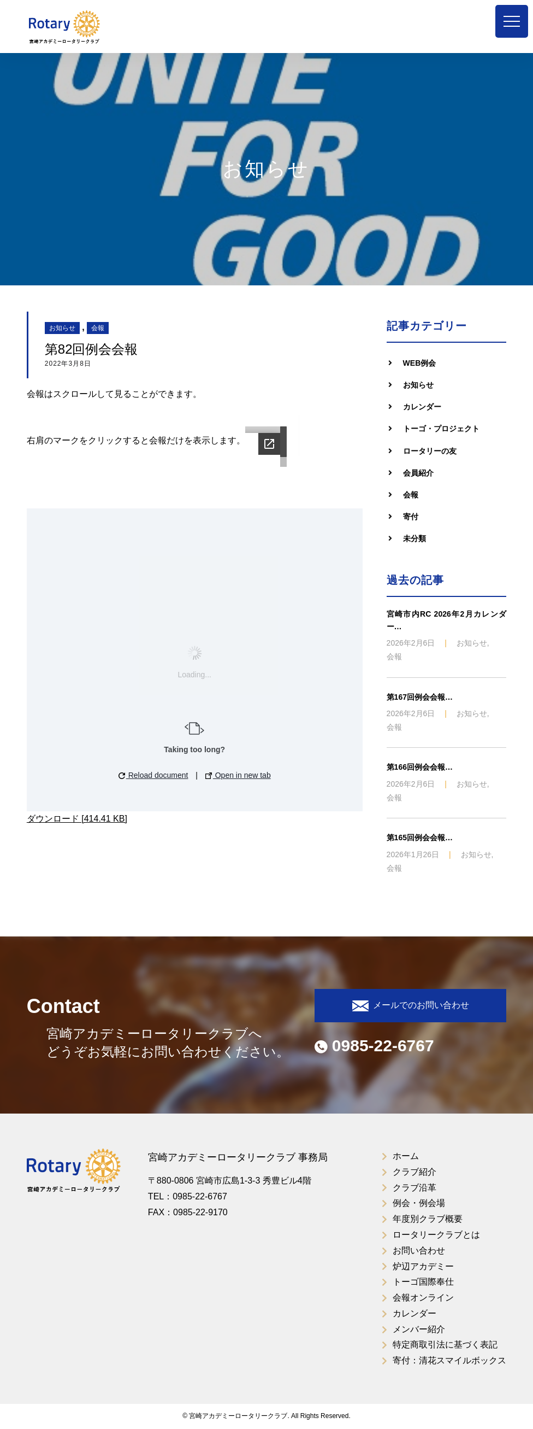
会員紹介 (418, 472)
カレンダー (422, 406)
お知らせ (62, 328)
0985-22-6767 (374, 1045)
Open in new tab (238, 775)
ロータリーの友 (430, 451)
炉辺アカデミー (423, 1266)
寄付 (410, 516)
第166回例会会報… (420, 767)
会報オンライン (423, 1297)
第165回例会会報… (420, 837)
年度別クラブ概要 (428, 1218)
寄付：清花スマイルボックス (449, 1360)
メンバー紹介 (419, 1329)
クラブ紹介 (414, 1171)
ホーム (406, 1156)
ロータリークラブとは (436, 1234)
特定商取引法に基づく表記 (445, 1344)
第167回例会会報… (420, 697)
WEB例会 (419, 363)
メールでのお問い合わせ (410, 1005)
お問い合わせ (419, 1250)
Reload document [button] (153, 775)
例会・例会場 (419, 1203)
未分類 (414, 538)
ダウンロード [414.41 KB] (77, 818)
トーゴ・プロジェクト (441, 428)
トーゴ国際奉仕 (423, 1281)
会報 (97, 328)
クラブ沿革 (414, 1187)
